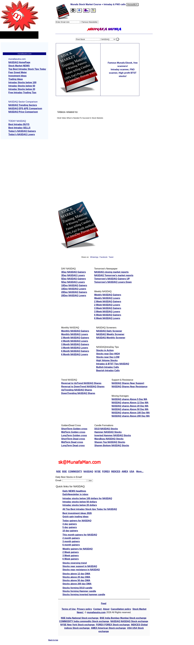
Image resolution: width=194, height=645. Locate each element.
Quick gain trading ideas (75, 516)
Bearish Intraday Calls (108, 370)
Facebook (104, 257)
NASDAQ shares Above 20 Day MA (130, 406)
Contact (97, 609)
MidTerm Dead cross (72, 442)
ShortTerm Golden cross (74, 429)
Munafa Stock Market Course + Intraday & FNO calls (98, 4)
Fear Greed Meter (17, 72)
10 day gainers (70, 530)
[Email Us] (86, 10)
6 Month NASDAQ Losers (74, 354)
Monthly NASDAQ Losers (74, 334)
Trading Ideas (15, 79)
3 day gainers (69, 524)
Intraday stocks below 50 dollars (79, 502)
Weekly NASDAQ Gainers (107, 295)
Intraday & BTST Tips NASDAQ (112, 364)
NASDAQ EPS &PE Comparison (25, 108)
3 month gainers (71, 541)
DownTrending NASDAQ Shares (78, 393)
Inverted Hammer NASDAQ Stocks (112, 435)
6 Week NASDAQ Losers (107, 318)
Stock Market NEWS (19, 66)
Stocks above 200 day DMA (76, 584)
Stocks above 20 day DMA (76, 577)
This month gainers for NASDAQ (79, 535)
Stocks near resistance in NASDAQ (81, 569)
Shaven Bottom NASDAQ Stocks (111, 445)
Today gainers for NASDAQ (76, 520)
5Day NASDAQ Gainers (73, 279)
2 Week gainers (70, 552)
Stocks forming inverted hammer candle (83, 594)
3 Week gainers (70, 555)
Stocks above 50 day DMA (76, 580)
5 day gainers (69, 527)
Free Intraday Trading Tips (22, 92)
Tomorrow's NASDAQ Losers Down (113, 282)
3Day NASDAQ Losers (73, 275)
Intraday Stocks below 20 (21, 89)
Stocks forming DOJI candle (77, 588)
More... (140, 471)
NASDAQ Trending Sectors (22, 105)
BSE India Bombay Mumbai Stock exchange (123, 618)
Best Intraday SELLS (19, 128)
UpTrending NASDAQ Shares (76, 390)
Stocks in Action (105, 350)
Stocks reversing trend (74, 563)
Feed (103, 603)
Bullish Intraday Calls (107, 367)
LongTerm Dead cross (73, 445)
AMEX (125, 471)
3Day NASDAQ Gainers (73, 272)
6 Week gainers (70, 559)
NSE (58, 471)
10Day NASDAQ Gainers (74, 285)
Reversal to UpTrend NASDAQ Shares (81, 383)
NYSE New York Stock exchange (77, 624)
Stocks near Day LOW (107, 357)
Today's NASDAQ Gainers (22, 131)
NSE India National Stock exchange (80, 618)
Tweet (111, 257)
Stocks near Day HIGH (108, 354)
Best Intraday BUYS (18, 124)
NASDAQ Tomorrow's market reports (113, 275)
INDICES (115, 471)
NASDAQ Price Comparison (23, 112)
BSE (64, 471)
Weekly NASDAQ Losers (107, 298)
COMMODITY (75, 471)
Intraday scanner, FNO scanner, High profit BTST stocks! (122, 72)
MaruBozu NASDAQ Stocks (108, 439)
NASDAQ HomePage (19, 62)
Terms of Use (69, 609)
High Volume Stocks (107, 360)
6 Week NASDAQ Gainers (107, 315)
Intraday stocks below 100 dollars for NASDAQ (87, 498)
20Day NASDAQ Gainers (74, 292)
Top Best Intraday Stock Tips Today (27, 69)
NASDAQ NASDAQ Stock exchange (129, 621)
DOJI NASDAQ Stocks (106, 429)
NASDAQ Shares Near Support (128, 383)
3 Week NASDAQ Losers (107, 311)
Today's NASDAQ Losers (21, 134)
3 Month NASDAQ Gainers (75, 344)
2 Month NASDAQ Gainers (75, 337)
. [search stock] (117, 39)
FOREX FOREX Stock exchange (113, 624)
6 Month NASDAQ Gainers (75, 351)
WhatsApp (94, 257)
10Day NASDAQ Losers (73, 289)
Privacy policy (84, 609)
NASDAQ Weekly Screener (110, 334)
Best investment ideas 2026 (77, 513)
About (106, 609)
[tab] (72, 10)
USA (132, 471)
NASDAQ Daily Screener (109, 331)
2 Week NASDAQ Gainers (107, 301)
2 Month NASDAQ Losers (74, 341)
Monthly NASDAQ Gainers (75, 331)
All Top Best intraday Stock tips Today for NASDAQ (89, 509)
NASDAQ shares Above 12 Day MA (130, 402)
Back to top (53, 640)
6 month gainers (71, 545)
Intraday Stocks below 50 (21, 86)
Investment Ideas (17, 76)
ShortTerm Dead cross (73, 439)
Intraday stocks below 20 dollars (79, 505)
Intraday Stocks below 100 (22, 82)
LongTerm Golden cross (74, 435)
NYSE (98, 471)
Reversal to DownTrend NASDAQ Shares (82, 386)
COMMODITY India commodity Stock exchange (84, 621)
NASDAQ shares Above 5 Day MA (129, 399)
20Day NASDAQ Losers (73, 295)
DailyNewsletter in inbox (75, 494)
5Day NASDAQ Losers (73, 282)
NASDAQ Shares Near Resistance (129, 386)
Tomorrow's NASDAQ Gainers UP (112, 279)
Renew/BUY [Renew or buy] (132, 4)
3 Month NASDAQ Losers (74, 348)
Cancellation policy (121, 609)
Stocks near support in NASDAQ (79, 566)
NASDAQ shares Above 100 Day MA (131, 412)
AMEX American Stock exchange (108, 628)
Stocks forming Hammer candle (79, 591)
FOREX (106, 471)
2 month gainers (71, 538)
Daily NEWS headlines (74, 491)
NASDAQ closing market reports (111, 272)
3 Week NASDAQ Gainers (107, 308)
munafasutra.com (96, 612)
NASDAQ (88, 471)
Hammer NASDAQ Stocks (108, 432)
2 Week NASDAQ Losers (107, 305)
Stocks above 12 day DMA (76, 574)
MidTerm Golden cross (73, 432)
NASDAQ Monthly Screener (110, 337)
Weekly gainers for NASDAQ (77, 549)
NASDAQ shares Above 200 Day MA (131, 416)
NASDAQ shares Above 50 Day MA (130, 409)
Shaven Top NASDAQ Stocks (109, 442)
